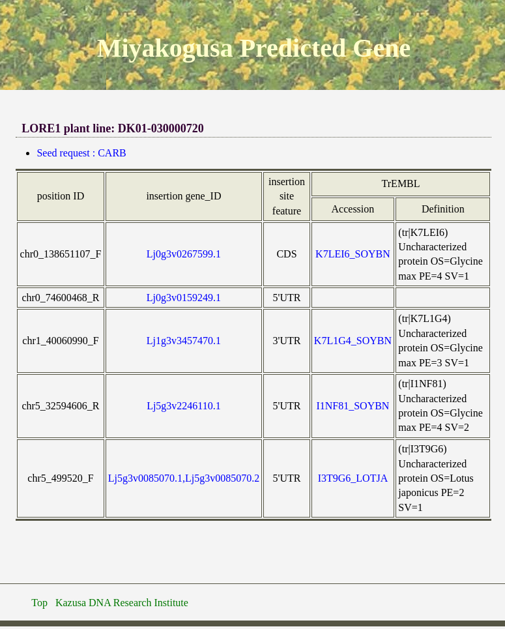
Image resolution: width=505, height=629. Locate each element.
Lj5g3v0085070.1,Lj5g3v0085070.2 (183, 478)
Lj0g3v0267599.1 (184, 253)
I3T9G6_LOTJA (353, 478)
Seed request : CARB (81, 152)
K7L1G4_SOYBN (353, 340)
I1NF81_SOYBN (352, 405)
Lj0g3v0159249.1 (184, 297)
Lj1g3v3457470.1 (184, 340)
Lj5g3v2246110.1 (184, 405)
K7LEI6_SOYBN (352, 253)
